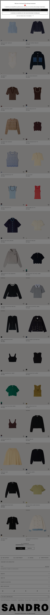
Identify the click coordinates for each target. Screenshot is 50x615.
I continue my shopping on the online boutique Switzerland (25, 13)
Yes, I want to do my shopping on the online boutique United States (25, 9)
